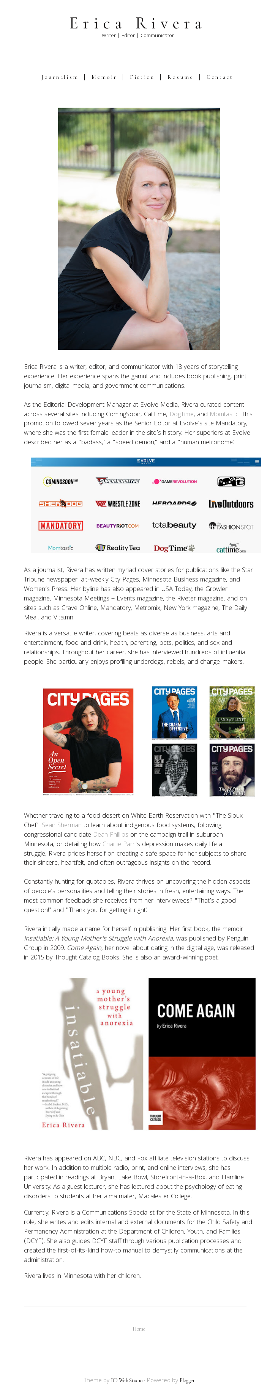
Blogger (187, 1380)
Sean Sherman (62, 825)
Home (139, 1329)
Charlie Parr (119, 844)
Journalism (60, 77)
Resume (180, 77)
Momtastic (224, 414)
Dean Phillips (110, 835)
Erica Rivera (137, 23)
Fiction (142, 77)
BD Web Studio (126, 1380)
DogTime (181, 414)
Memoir (104, 77)
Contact (220, 77)
